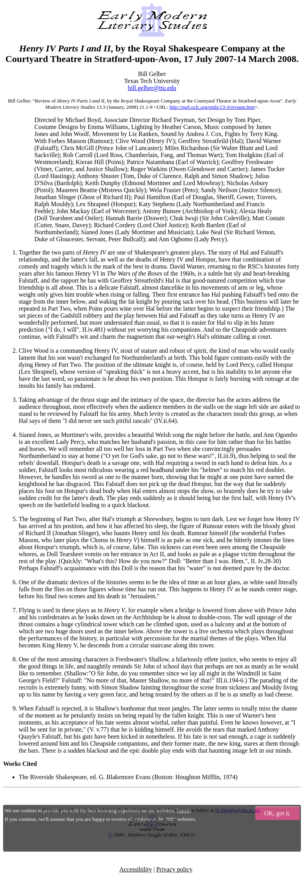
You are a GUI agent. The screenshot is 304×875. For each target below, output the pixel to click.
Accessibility (135, 869)
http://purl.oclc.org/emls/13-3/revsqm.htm (211, 107)
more (183, 810)
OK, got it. (277, 813)
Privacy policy (174, 869)
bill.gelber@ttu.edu (152, 88)
